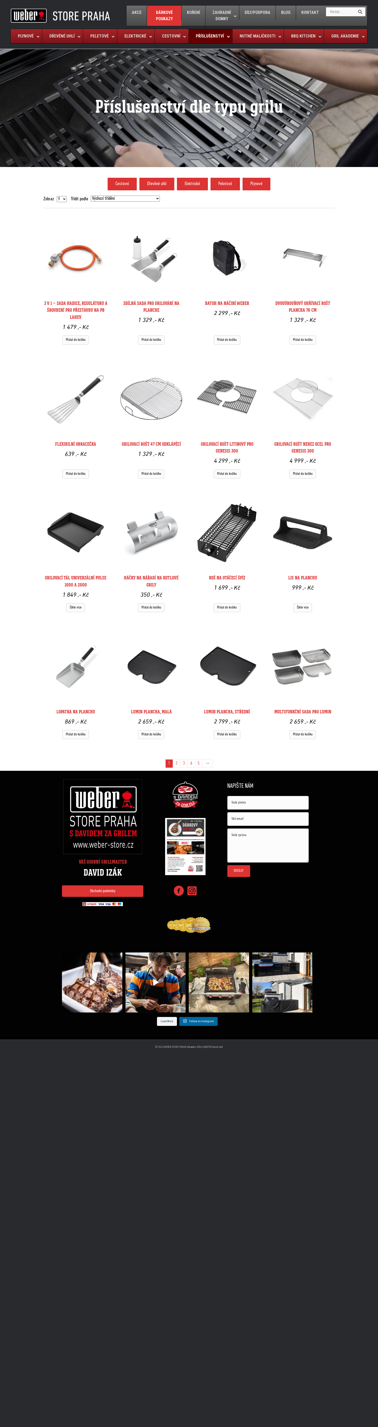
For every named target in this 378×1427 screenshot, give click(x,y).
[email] (268, 819)
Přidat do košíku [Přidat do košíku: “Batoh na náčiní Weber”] (227, 340)
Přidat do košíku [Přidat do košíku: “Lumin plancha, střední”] (227, 734)
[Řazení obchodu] (125, 199)
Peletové (225, 183)
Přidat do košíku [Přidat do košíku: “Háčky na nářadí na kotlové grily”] (151, 608)
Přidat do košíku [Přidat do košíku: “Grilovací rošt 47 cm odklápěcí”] (151, 474)
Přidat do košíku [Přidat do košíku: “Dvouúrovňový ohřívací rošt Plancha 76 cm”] (303, 340)
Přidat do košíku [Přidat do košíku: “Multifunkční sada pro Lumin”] (303, 734)
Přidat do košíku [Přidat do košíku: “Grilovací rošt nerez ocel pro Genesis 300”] (303, 474)
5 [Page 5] (199, 763)
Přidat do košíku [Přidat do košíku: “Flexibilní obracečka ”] (76, 474)
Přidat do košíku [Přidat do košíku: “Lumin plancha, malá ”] (151, 734)
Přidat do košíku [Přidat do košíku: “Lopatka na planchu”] (76, 734)
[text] (268, 803)
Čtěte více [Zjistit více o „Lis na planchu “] (303, 608)
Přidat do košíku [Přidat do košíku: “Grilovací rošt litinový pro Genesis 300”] (227, 474)
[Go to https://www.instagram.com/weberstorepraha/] (192, 891)
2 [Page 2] (176, 763)
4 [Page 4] (191, 763)
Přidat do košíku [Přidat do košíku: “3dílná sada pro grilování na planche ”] (151, 340)
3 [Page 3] (184, 763)
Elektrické (192, 183)
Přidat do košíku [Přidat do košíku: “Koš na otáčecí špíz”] (227, 608)
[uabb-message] (268, 845)
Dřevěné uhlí (156, 183)
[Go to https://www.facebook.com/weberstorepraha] (179, 892)
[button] (102, 891)
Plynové (256, 183)
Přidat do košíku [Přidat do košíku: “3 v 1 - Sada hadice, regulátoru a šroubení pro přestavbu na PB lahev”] (76, 340)
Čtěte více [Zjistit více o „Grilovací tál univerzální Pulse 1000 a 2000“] (76, 608)
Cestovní (122, 183)
